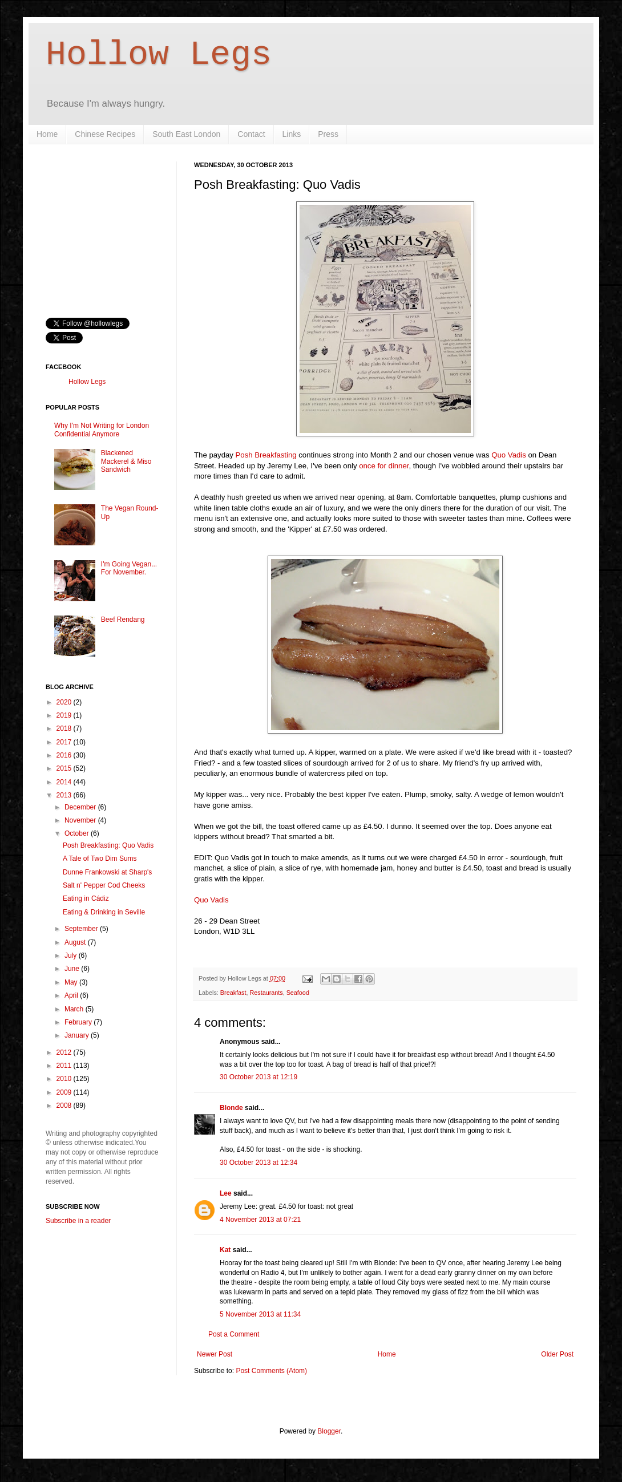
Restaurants (265, 992)
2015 (65, 768)
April (72, 995)
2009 (65, 1092)
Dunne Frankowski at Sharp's (107, 872)
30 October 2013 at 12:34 (258, 1163)
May (71, 982)
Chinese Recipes (105, 134)
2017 (65, 742)
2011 (65, 1066)
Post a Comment (233, 1334)
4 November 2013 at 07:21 (260, 1220)
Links (291, 134)
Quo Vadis (508, 455)
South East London (186, 134)
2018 (65, 728)
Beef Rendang (123, 619)
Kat (225, 1250)
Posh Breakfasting (266, 455)
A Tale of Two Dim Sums (100, 859)
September (82, 929)
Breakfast (233, 992)
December (81, 807)
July (71, 955)
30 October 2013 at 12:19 (258, 1077)
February (79, 1022)
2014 (65, 782)
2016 (65, 755)
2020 (65, 702)
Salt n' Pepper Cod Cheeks (104, 885)
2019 (65, 715)
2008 (65, 1106)
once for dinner (384, 465)
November (81, 820)
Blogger (329, 1431)
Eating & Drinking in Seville (104, 912)
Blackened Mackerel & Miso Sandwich (126, 461)
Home (47, 134)
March (75, 1009)
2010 (65, 1079)
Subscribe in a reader (78, 1221)
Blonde (231, 1108)
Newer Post (214, 1354)
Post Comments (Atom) (271, 1371)
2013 (65, 795)
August (76, 942)
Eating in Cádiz (86, 898)
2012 (65, 1052)
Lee (226, 1193)
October (77, 833)
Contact (251, 134)
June (72, 969)
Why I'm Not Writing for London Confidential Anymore (101, 430)
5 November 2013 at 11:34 (260, 1314)
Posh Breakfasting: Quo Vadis (108, 845)
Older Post (557, 1354)
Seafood (297, 992)
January (77, 1035)
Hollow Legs (159, 54)
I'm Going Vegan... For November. (129, 568)
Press (328, 134)
